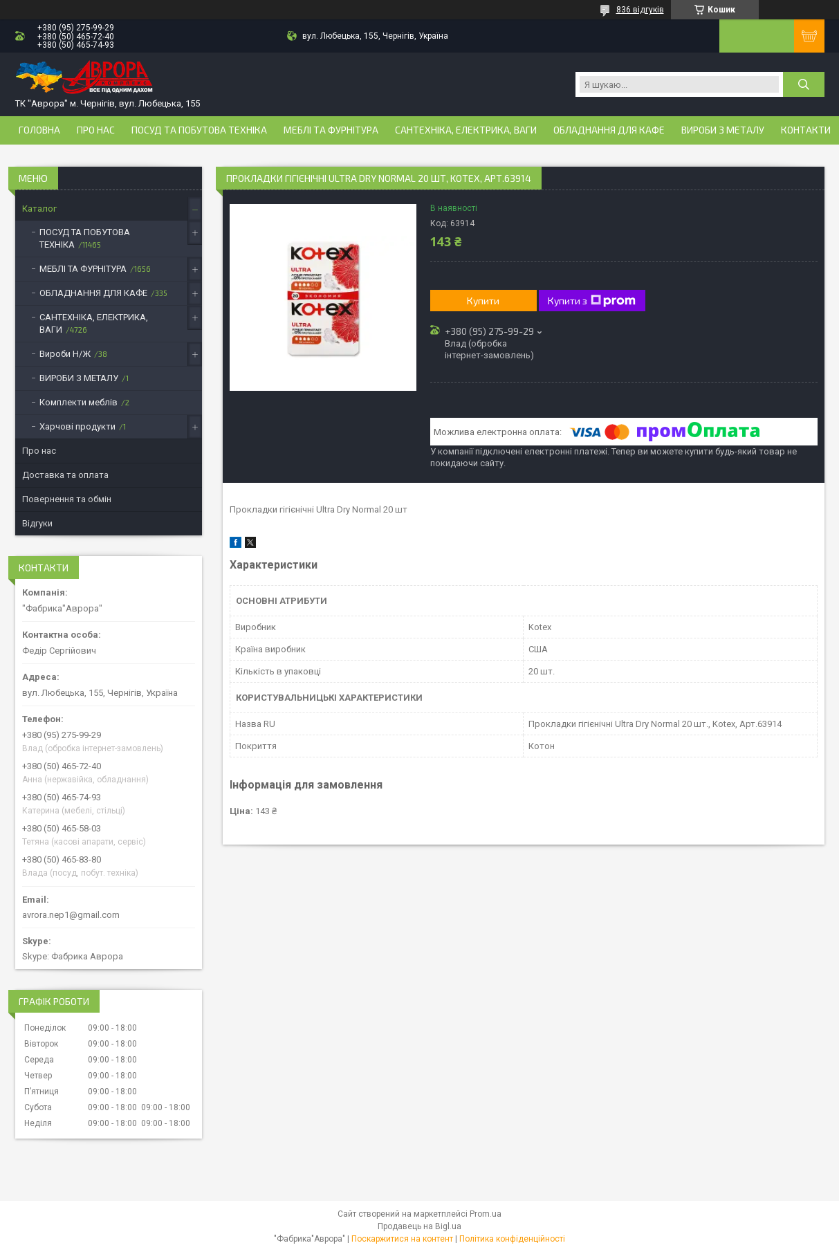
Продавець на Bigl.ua (419, 1226)
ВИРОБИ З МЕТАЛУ (722, 130)
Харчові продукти (77, 426)
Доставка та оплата (65, 475)
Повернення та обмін (66, 499)
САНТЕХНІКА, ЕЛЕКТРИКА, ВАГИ (466, 130)
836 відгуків (640, 10)
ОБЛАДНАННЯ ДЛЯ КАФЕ (609, 130)
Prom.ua (485, 1214)
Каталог (39, 208)
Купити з (592, 301)
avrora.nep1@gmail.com (71, 915)
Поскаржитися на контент (402, 1239)
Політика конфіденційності (512, 1239)
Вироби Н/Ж (65, 354)
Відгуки (37, 523)
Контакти (806, 130)
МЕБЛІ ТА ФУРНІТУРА (331, 130)
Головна (39, 130)
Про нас (96, 130)
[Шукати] (803, 84)
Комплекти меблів (78, 402)
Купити (483, 300)
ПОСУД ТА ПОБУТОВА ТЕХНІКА (199, 130)
